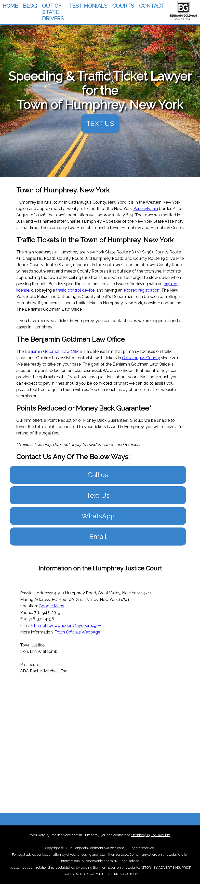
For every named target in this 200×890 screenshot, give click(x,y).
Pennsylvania (145, 208)
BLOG (30, 6)
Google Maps (51, 606)
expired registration (141, 290)
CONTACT (151, 6)
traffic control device (75, 290)
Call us (98, 475)
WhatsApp (98, 516)
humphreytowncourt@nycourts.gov (67, 625)
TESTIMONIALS (88, 6)
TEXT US (100, 123)
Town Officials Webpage (77, 632)
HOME (10, 6)
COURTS (123, 6)
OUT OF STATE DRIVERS (53, 12)
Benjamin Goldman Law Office (53, 351)
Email (97, 536)
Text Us (98, 495)
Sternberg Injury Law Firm (150, 835)
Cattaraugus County (141, 357)
